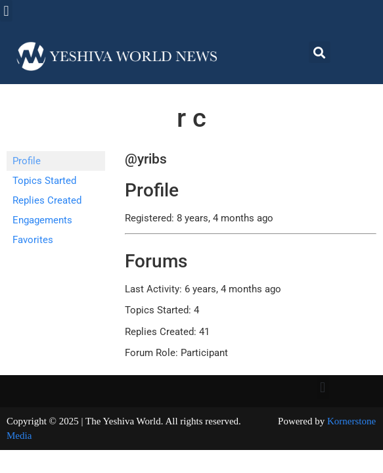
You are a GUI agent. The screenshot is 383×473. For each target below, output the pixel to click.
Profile (26, 161)
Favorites (32, 240)
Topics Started (44, 181)
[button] (6, 11)
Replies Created (46, 200)
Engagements (42, 220)
